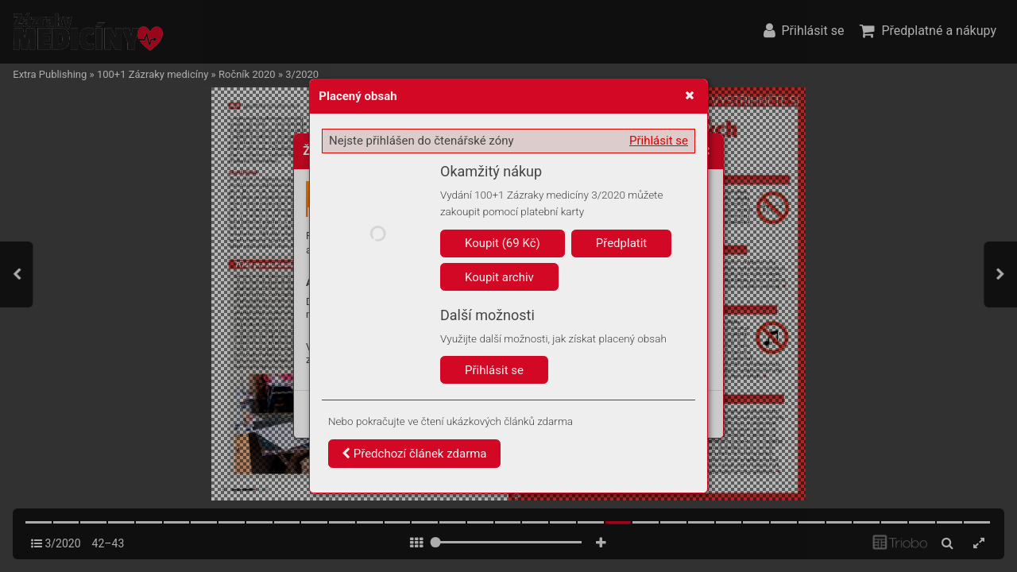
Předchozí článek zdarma (414, 453)
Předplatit (622, 243)
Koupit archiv (499, 277)
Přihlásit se (658, 140)
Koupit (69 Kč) (502, 243)
